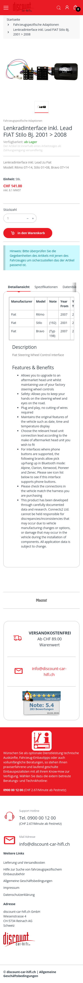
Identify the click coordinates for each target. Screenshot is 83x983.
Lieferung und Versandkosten (24, 862)
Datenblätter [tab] (72, 287)
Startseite (13, 19)
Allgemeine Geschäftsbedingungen (27, 881)
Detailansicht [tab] (19, 287)
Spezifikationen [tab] (46, 287)
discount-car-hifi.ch (21, 972)
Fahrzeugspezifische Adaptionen (36, 24)
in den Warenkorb (28, 233)
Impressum (11, 888)
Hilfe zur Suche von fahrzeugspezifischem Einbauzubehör (32, 871)
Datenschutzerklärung (19, 895)
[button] (58, 7)
